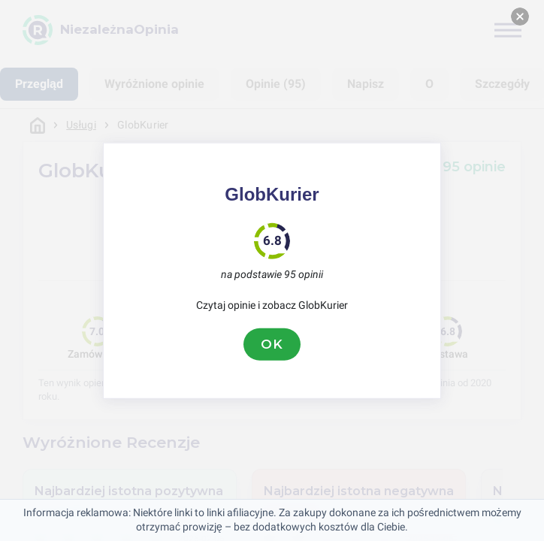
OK (272, 344)
